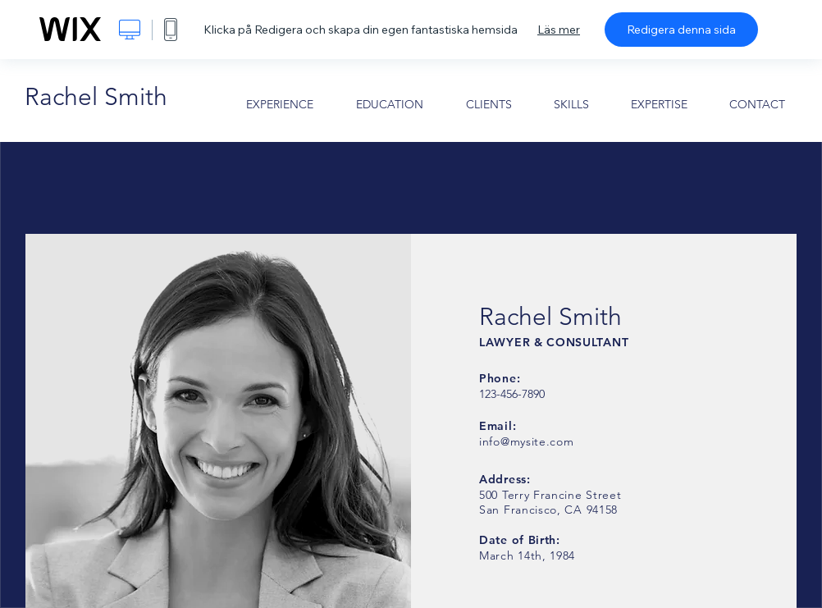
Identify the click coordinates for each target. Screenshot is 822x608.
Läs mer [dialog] (558, 29)
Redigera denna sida (681, 29)
